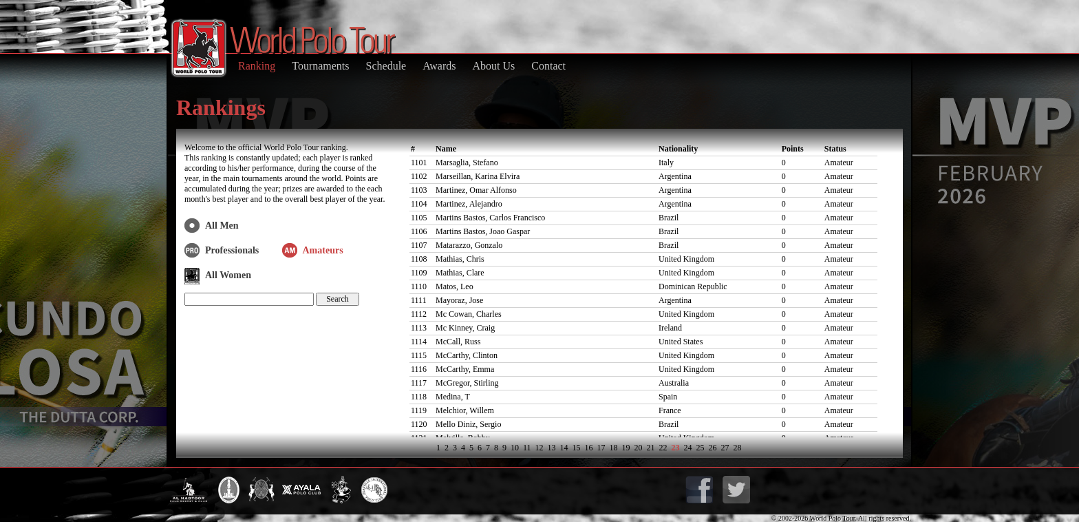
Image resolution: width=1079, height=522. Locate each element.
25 (700, 447)
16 (589, 447)
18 (614, 447)
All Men (222, 225)
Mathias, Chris (460, 259)
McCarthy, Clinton (467, 355)
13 (552, 447)
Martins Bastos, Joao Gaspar (483, 231)
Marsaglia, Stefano (467, 162)
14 (564, 447)
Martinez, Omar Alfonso (476, 190)
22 (663, 447)
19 (626, 447)
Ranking (256, 66)
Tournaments (320, 66)
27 (725, 447)
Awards (439, 66)
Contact (548, 66)
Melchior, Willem (465, 410)
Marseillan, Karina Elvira (478, 176)
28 (738, 447)
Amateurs (323, 250)
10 (515, 447)
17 (601, 447)
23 (676, 447)
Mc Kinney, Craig (465, 328)
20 (638, 447)
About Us (493, 66)
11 (527, 447)
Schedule (386, 66)
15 (577, 447)
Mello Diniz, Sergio (468, 424)
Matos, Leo (454, 286)
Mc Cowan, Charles (469, 314)
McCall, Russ (458, 341)
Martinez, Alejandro (469, 204)
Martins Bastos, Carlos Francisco (490, 217)
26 (713, 447)
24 (688, 447)
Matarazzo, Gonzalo (469, 245)
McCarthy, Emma (465, 369)
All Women (228, 275)
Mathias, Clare (460, 273)
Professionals (232, 250)
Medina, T (453, 396)
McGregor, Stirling (467, 383)
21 (651, 447)
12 (539, 447)
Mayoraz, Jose (459, 300)
